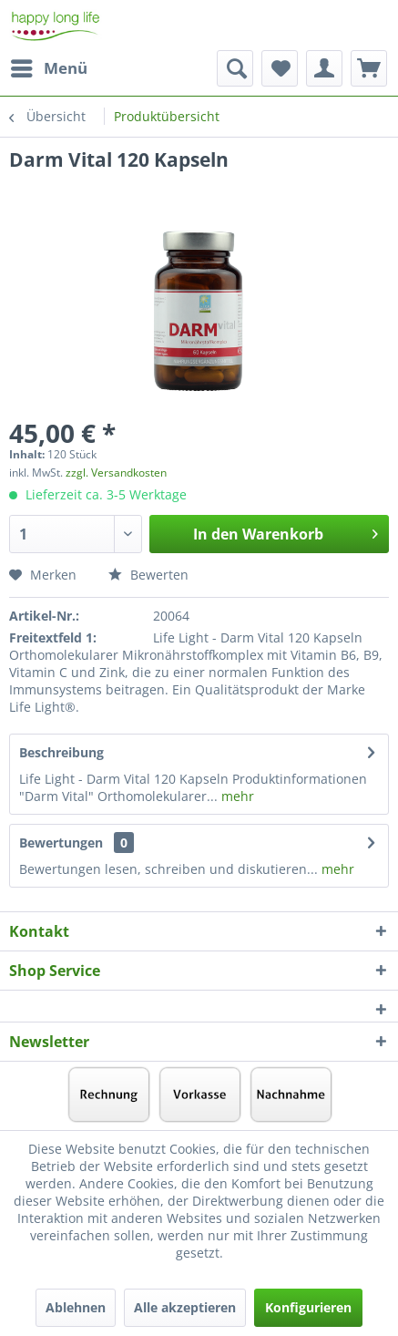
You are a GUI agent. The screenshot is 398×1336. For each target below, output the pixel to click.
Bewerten (148, 574)
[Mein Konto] (324, 68)
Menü (49, 66)
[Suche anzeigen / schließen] (235, 68)
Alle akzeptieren (185, 1307)
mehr (236, 796)
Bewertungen (61, 842)
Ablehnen (76, 1307)
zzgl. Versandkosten (116, 472)
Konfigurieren (308, 1307)
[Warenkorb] (369, 68)
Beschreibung (61, 752)
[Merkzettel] (279, 68)
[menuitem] (48, 68)
